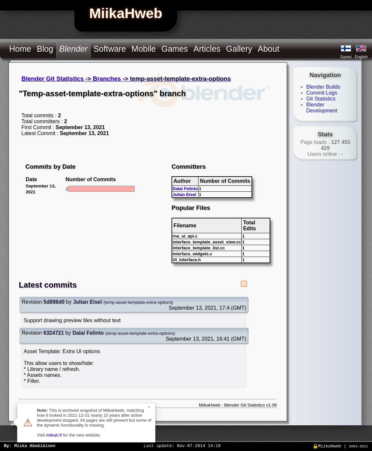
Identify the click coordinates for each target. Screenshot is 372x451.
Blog (45, 48)
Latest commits (48, 284)
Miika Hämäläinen (34, 445)
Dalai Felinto (185, 188)
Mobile (144, 48)
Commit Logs (321, 93)
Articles (207, 48)
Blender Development (321, 107)
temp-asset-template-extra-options (138, 302)
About (268, 48)
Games (174, 48)
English (361, 57)
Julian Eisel (184, 194)
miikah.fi (54, 435)
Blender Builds (323, 87)
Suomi (346, 57)
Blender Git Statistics (52, 78)
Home (20, 48)
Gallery (239, 48)
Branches (107, 78)
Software (109, 48)
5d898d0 (54, 302)
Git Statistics (320, 98)
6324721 (53, 333)
